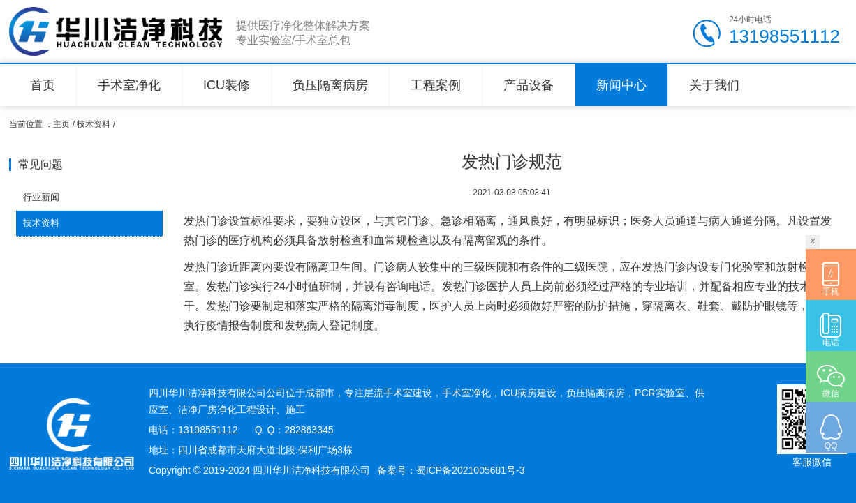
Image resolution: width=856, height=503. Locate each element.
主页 (61, 124)
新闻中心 (621, 85)
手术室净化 (129, 85)
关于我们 (714, 85)
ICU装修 (226, 85)
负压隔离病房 (330, 85)
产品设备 (528, 85)
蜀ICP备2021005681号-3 (470, 470)
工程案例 (436, 85)
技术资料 (93, 124)
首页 (42, 85)
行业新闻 (41, 197)
